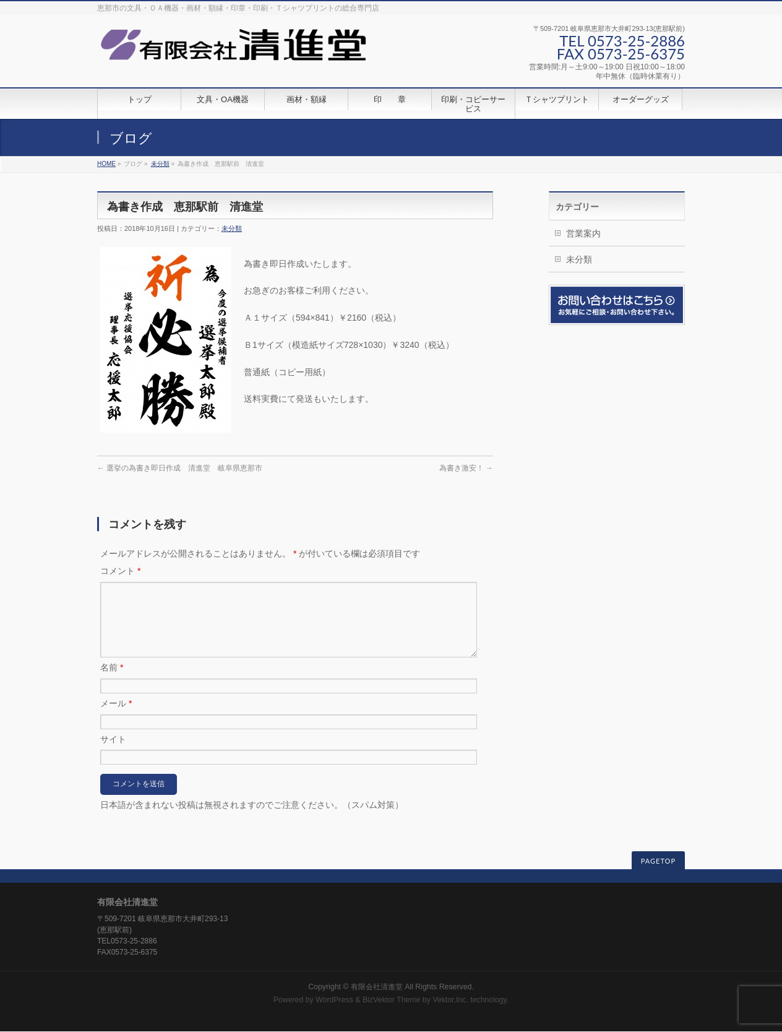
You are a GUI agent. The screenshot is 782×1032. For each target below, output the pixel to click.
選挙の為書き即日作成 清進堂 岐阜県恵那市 (179, 468)
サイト (113, 754)
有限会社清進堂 (377, 987)
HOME (106, 163)
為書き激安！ (466, 468)
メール (116, 718)
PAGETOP (658, 861)
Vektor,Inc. (450, 1000)
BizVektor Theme (392, 1000)
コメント (120, 571)
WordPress (334, 1000)
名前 (111, 682)
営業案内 (583, 233)
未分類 (160, 163)
